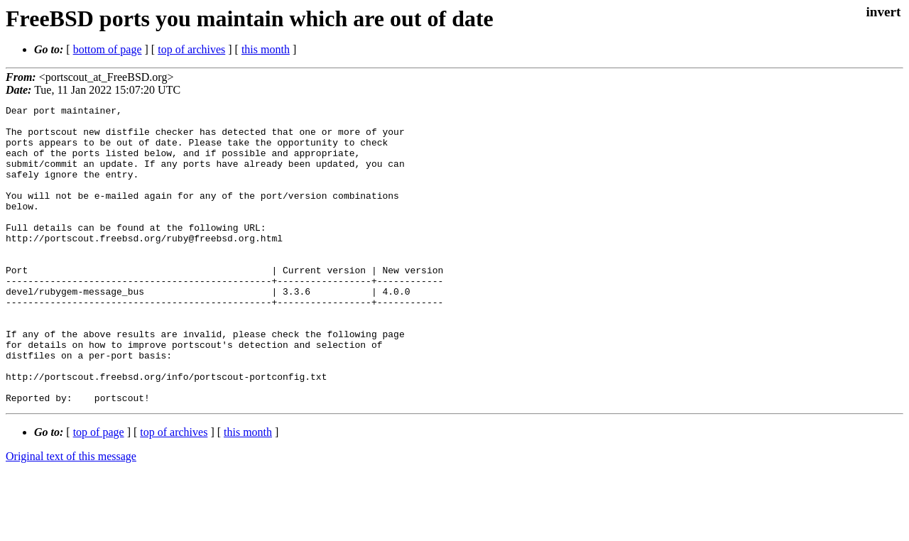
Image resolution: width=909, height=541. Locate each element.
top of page (98, 492)
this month (265, 49)
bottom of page (107, 49)
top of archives (191, 49)
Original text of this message (71, 516)
